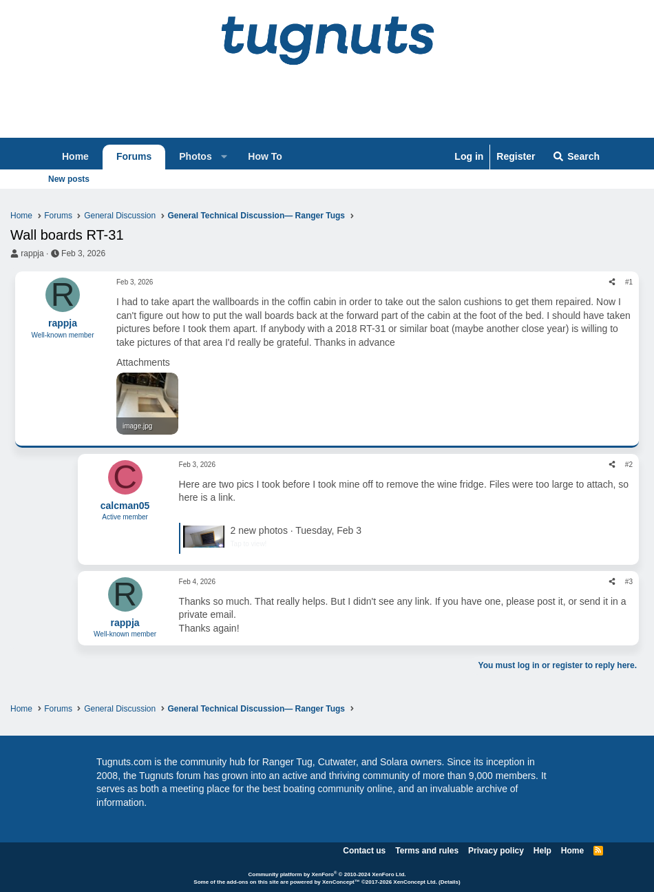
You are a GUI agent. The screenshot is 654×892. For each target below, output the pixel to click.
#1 (629, 282)
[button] (223, 157)
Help (542, 850)
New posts (68, 179)
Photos (195, 156)
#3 (629, 581)
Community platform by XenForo (326, 874)
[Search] (576, 157)
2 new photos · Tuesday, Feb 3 (296, 530)
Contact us (364, 850)
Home (75, 156)
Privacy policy (496, 850)
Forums (133, 156)
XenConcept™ (341, 882)
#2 (629, 464)
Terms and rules (426, 850)
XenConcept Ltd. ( (416, 882)
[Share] (612, 282)
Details (449, 882)
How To (265, 156)
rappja (32, 253)
